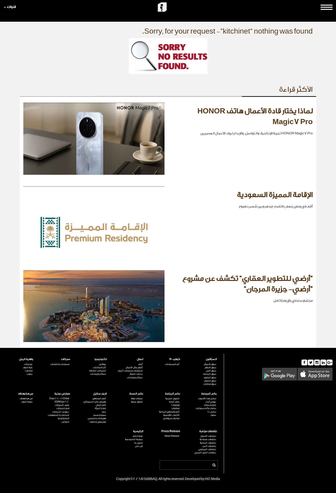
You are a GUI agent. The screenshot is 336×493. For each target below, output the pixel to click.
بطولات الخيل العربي (205, 452)
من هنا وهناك (25, 393)
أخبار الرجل (101, 405)
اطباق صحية (137, 402)
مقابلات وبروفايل (171, 418)
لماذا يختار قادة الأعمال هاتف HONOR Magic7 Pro (255, 116)
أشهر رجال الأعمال (134, 367)
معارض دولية (62, 393)
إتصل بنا (138, 443)
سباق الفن (211, 371)
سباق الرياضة (209, 374)
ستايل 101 (211, 412)
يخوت (29, 374)
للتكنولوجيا (63, 418)
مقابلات (28, 371)
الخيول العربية (172, 398)
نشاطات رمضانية (208, 439)
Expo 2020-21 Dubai (59, 398)
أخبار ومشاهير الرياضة (169, 412)
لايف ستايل (100, 393)
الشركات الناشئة (97, 371)
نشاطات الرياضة (208, 443)
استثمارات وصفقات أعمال (130, 371)
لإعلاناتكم (137, 436)
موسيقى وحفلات (97, 422)
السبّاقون (211, 359)
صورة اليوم (26, 402)
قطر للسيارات (62, 408)
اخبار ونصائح (210, 405)
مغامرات (175, 408)
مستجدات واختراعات (59, 364)
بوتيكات (28, 364)
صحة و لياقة (137, 398)
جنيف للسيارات (62, 405)
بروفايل (102, 364)
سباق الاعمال (210, 364)
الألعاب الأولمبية (171, 415)
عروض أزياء (210, 402)
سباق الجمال (210, 381)
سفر (104, 412)
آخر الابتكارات (99, 367)
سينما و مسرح (99, 415)
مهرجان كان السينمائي (94, 402)
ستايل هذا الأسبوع (207, 398)
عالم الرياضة (172, 393)
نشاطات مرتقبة (208, 431)
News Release (171, 436)
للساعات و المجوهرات (58, 415)
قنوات (10, 7)
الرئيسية (138, 431)
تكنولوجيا (100, 359)
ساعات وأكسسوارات (206, 408)
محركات (65, 359)
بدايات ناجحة (136, 374)
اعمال (140, 359)
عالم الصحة (136, 393)
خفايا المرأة (100, 408)
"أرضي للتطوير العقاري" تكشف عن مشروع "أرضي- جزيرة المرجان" (247, 284)
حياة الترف (27, 367)
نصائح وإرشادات (135, 377)
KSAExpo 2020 (62, 402)
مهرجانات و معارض (97, 418)
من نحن (139, 446)
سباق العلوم (209, 377)
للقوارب (65, 422)
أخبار (140, 364)
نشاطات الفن (209, 446)
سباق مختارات (209, 384)
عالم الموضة (209, 393)
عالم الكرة (174, 402)
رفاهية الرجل (26, 359)
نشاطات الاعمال (208, 436)
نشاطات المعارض (207, 449)
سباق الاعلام (210, 367)
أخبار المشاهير (99, 398)
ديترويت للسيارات (60, 412)
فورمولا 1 (175, 405)
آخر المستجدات (172, 364)
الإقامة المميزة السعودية (275, 195)
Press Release (170, 431)
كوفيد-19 (174, 359)
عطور (213, 415)
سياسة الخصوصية (134, 439)
